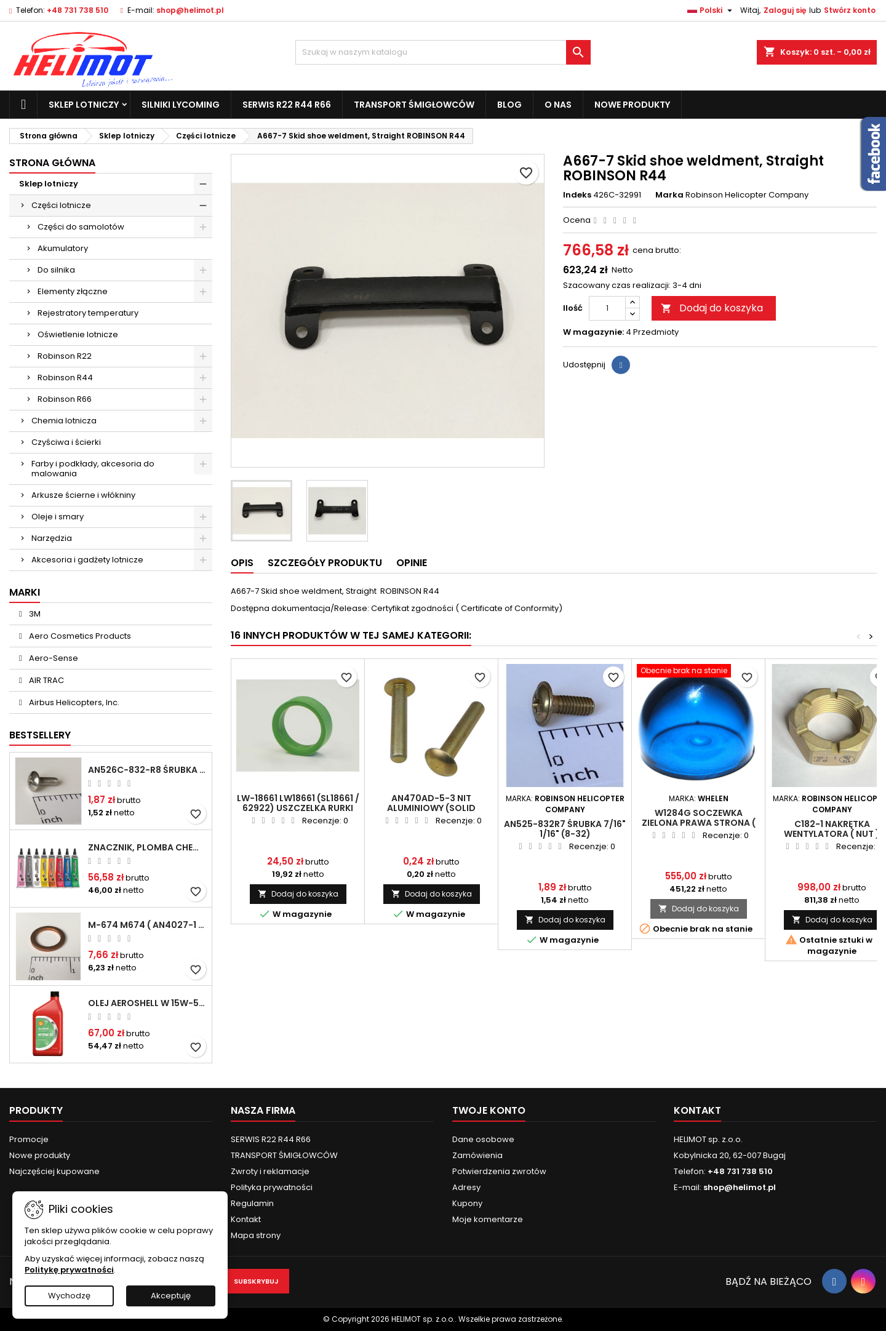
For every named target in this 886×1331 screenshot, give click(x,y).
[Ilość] (607, 308)
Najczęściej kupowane (54, 1171)
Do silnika (56, 270)
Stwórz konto (850, 10)
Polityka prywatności (272, 1187)
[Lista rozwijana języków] (711, 10)
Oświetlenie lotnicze (78, 334)
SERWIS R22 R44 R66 (286, 104)
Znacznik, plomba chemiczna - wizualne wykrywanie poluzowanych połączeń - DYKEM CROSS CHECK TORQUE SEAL (147, 847)
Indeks (577, 195)
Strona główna (52, 163)
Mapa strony (256, 1235)
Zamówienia (477, 1155)
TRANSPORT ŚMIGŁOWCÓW (414, 104)
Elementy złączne (73, 291)
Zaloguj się (785, 10)
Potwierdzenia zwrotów (499, 1171)
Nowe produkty (632, 104)
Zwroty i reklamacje (270, 1171)
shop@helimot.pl (190, 10)
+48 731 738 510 (77, 10)
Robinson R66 (65, 399)
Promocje (29, 1139)
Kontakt (246, 1219)
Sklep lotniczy (84, 104)
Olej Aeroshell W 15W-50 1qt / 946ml (147, 1003)
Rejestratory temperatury (88, 313)
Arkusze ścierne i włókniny (83, 495)
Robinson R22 (65, 356)
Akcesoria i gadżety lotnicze (87, 560)
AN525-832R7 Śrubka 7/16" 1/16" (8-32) (565, 829)
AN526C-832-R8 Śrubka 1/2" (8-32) (147, 770)
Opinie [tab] (411, 563)
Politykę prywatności (69, 1270)
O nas (558, 104)
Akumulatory (63, 248)
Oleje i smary (57, 516)
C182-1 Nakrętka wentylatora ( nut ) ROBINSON (832, 834)
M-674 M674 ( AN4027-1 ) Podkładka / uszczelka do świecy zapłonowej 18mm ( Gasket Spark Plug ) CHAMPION (147, 925)
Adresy (466, 1187)
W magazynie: (593, 332)
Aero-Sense (52, 658)
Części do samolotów (81, 227)
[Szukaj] (443, 52)
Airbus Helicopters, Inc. (73, 702)
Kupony (467, 1203)
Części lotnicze (61, 205)
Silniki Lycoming (181, 104)
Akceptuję (171, 1295)
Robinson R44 (65, 377)
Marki (24, 592)
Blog (509, 104)
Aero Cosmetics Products (79, 636)
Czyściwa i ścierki (66, 442)
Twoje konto (488, 1110)
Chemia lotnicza (64, 420)
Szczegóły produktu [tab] (325, 563)
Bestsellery (40, 735)
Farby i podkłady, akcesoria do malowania (92, 468)
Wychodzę (69, 1295)
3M (34, 614)
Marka (669, 195)
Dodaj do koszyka (712, 308)
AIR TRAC (45, 680)
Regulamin (252, 1203)
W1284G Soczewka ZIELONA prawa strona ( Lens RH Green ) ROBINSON (698, 823)
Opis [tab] (242, 563)
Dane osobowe (483, 1139)
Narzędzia (51, 538)
